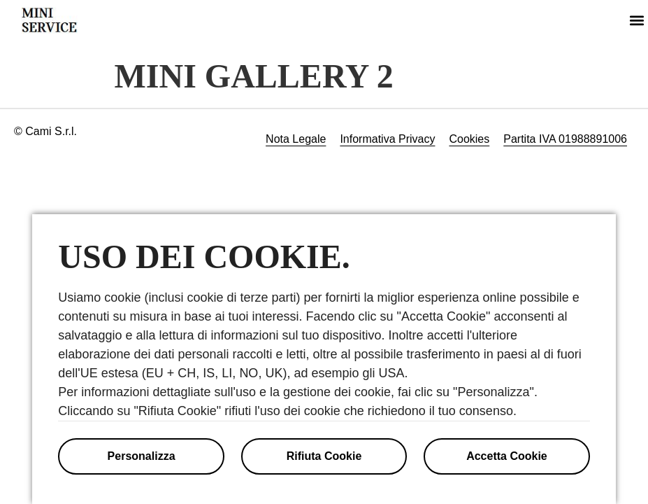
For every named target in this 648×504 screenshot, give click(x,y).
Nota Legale (296, 139)
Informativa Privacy (387, 139)
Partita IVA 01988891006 (565, 139)
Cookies (469, 139)
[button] (636, 19)
